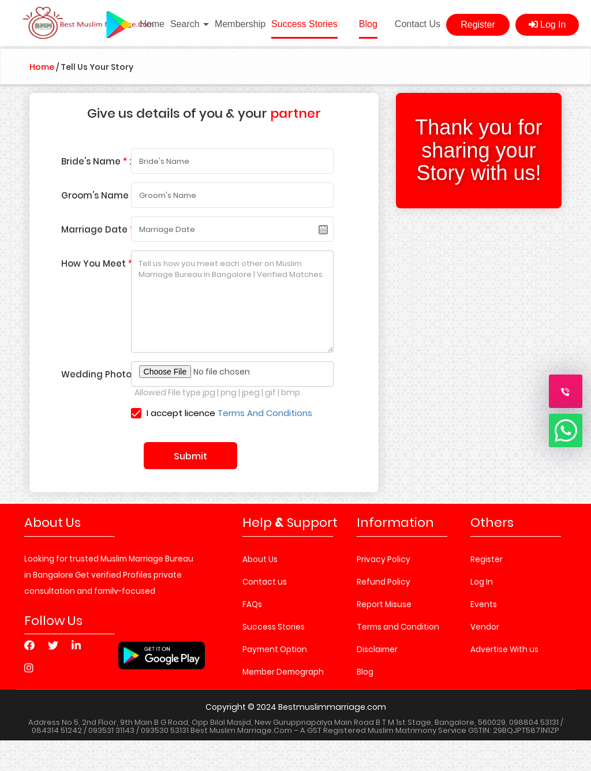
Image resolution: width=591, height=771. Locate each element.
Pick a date (323, 229)
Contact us (264, 582)
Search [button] (189, 24)
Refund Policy (383, 582)
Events (483, 604)
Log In (547, 24)
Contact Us (417, 24)
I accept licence (222, 413)
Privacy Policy (383, 559)
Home (152, 24)
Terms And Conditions (265, 413)
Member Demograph (283, 672)
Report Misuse (384, 604)
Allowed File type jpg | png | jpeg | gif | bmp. (218, 392)
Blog (368, 24)
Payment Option (274, 649)
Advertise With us (504, 649)
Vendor (484, 627)
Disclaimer (377, 649)
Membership (240, 24)
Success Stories (304, 24)
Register (478, 24)
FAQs (252, 604)
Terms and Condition (398, 627)
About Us (260, 559)
